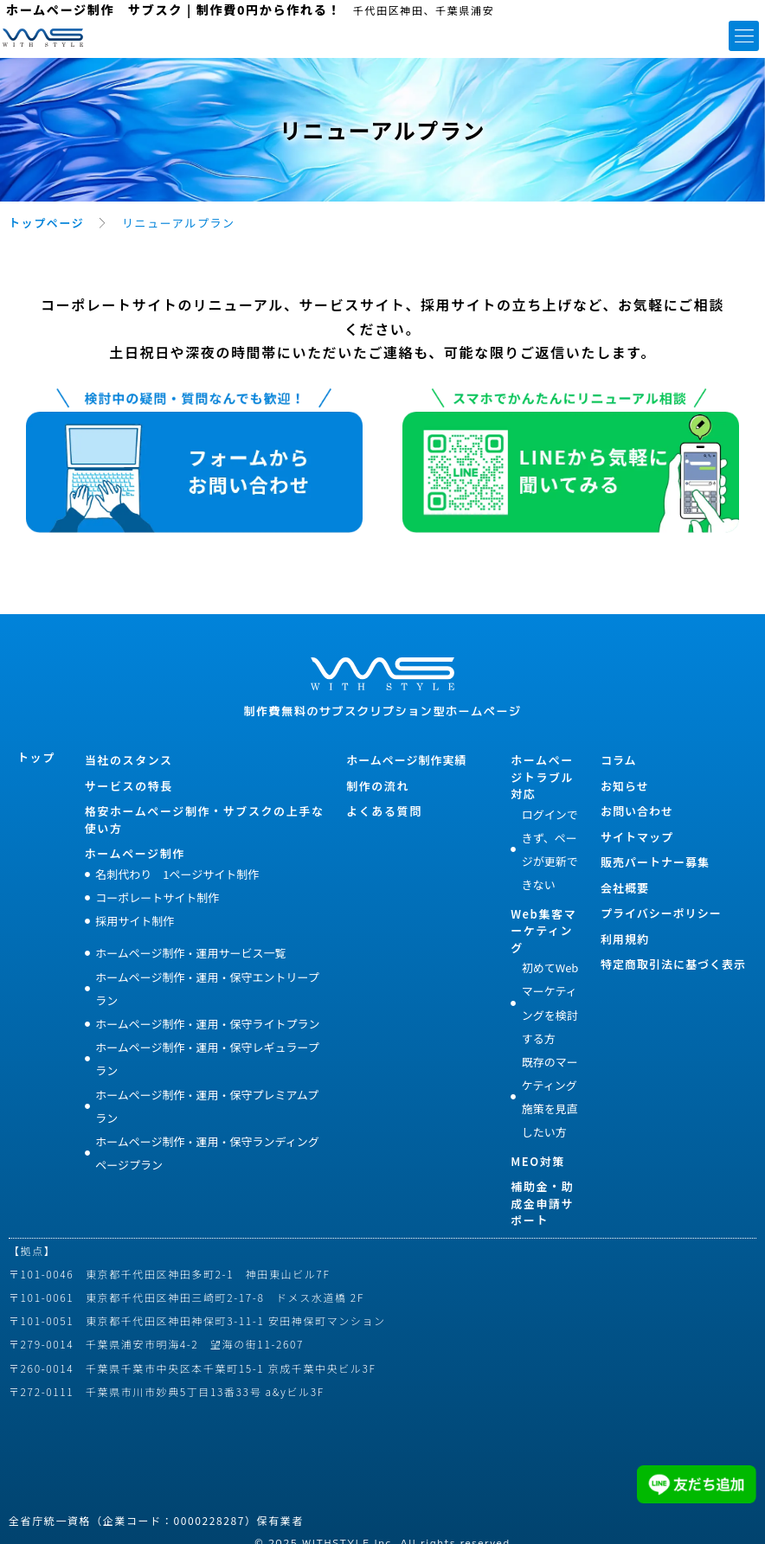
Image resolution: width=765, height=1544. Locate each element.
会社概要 (625, 888)
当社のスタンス (129, 760)
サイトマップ (637, 837)
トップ (36, 757)
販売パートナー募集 (655, 862)
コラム (619, 760)
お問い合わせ (637, 811)
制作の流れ (377, 786)
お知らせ (625, 786)
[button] (744, 36)
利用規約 (625, 939)
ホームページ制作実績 (406, 760)
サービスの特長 (129, 786)
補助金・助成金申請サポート (542, 1203)
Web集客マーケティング (543, 931)
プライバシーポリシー (661, 913)
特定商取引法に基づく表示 (673, 964)
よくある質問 (384, 811)
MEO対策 (538, 1161)
